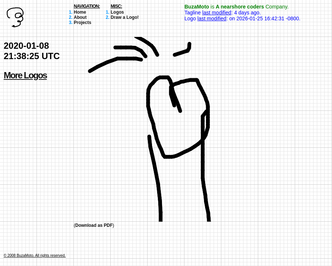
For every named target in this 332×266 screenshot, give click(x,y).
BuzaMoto (196, 7)
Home (80, 12)
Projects (82, 22)
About (80, 17)
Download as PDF (94, 225)
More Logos (25, 75)
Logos (117, 12)
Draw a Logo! (125, 17)
